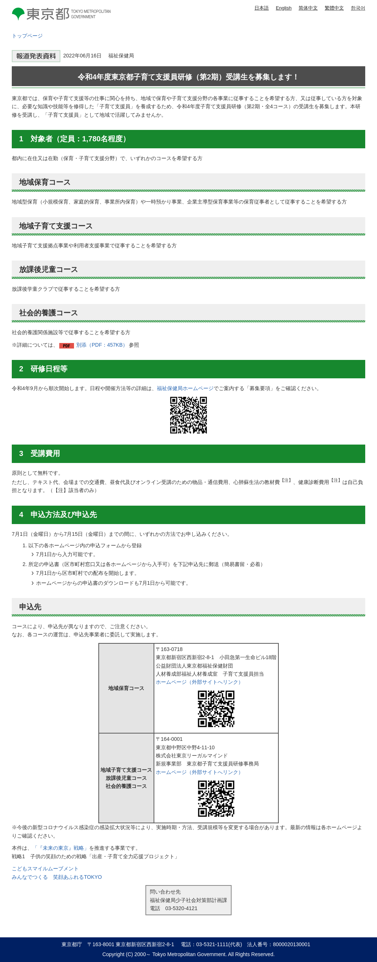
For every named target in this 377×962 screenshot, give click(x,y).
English (284, 8)
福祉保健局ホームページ (185, 388)
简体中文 (308, 8)
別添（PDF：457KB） (102, 345)
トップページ (27, 36)
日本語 (261, 8)
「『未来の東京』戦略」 (60, 848)
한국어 (358, 8)
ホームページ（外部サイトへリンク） (199, 682)
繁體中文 (334, 8)
